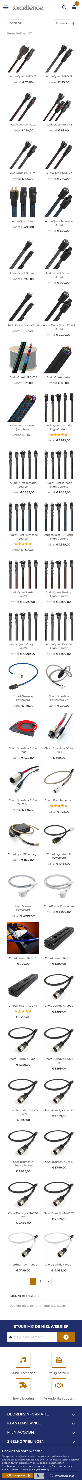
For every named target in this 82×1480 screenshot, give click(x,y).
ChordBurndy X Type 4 (23, 1058)
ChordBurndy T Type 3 (23, 1264)
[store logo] (24, 7)
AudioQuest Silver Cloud (23, 325)
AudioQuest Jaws (23, 221)
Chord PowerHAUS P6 (23, 958)
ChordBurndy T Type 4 (59, 1264)
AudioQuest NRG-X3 (59, 124)
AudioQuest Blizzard (23, 273)
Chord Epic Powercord (59, 800)
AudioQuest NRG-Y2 (59, 76)
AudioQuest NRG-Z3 (59, 172)
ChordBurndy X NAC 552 (59, 1110)
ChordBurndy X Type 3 (59, 1005)
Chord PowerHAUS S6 (59, 958)
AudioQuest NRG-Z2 (23, 124)
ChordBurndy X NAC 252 (59, 1213)
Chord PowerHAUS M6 (23, 1005)
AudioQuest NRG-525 (23, 377)
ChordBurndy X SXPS (59, 1161)
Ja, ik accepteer (17, 1475)
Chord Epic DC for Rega (23, 854)
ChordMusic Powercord (59, 906)
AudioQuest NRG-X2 (23, 76)
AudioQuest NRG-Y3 (23, 172)
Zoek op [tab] (15, 23)
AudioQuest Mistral (59, 377)
